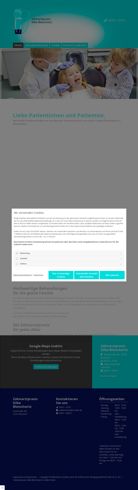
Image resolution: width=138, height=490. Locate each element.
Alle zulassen (112, 275)
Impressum (38, 275)
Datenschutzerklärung (22, 275)
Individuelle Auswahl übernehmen (86, 275)
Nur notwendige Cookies (61, 275)
